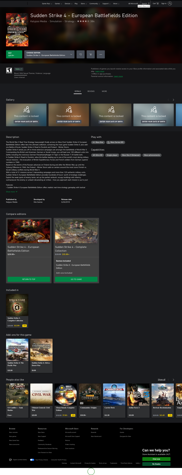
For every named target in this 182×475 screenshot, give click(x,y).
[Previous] (168, 100)
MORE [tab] (104, 91)
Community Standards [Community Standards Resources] (44, 444)
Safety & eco (140, 463)
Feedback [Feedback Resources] (41, 440)
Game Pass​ (46, 3)
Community (94, 3)
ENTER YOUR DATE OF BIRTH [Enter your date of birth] (26, 122)
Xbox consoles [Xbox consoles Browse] (13, 432)
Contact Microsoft (75, 463)
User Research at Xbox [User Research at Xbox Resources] (45, 452)
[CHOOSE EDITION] (49, 54)
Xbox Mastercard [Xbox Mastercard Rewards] (96, 436)
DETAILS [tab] (78, 91)
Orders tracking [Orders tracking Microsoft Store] (70, 444)
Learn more (99, 71)
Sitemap (64, 463)
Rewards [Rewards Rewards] (93, 432)
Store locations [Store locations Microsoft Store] (69, 448)
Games (57, 3)
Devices (67, 3)
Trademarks (113, 463)
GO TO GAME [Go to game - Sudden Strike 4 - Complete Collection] (76, 279)
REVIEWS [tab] (91, 91)
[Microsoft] (17, 3)
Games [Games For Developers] (122, 432)
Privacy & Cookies (90, 463)
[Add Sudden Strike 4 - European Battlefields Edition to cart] (91, 54)
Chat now (156, 459)
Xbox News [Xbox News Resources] (41, 432)
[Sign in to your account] (166, 3)
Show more (11, 191)
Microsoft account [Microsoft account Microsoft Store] (70, 432)
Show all (161, 379)
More (115, 3)
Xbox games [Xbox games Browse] (12, 436)
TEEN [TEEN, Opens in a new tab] (18, 69)
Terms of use (103, 463)
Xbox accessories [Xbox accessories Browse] (14, 444)
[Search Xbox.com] (146, 3)
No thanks (156, 464)
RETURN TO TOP (28, 279)
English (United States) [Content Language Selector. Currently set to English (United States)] (20, 459)
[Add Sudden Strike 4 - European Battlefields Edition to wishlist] (81, 54)
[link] (17, 311)
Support (105, 3)
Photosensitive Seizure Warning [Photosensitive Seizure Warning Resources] (47, 448)
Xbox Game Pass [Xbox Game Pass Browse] (14, 440)
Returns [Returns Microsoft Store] (67, 440)
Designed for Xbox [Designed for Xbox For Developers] (125, 436)
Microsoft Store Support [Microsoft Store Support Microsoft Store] (72, 436)
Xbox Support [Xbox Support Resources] (42, 436)
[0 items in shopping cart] (156, 3)
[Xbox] (34, 3)
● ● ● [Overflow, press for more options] (101, 54)
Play (76, 3)
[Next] (173, 100)
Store (83, 3)
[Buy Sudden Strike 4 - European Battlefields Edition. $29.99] (14, 54)
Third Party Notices (126, 463)
